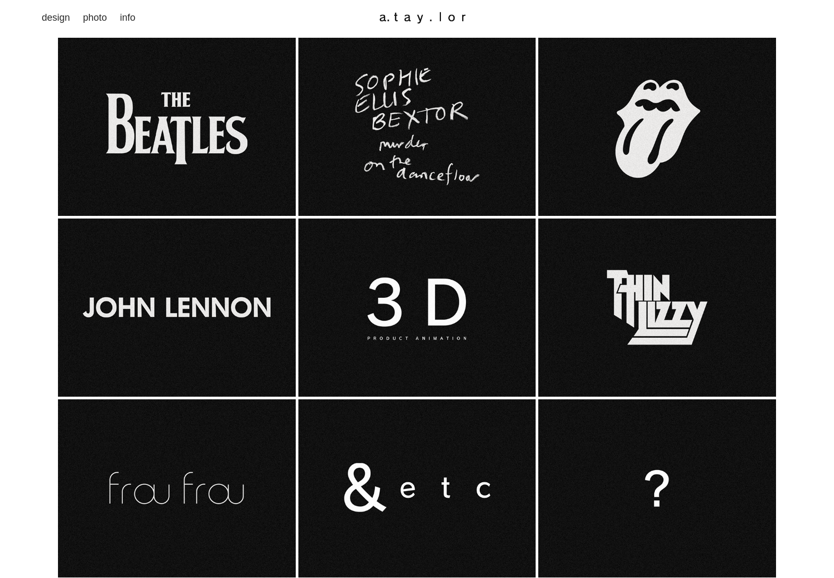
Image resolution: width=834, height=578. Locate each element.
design (55, 17)
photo (95, 17)
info (127, 17)
